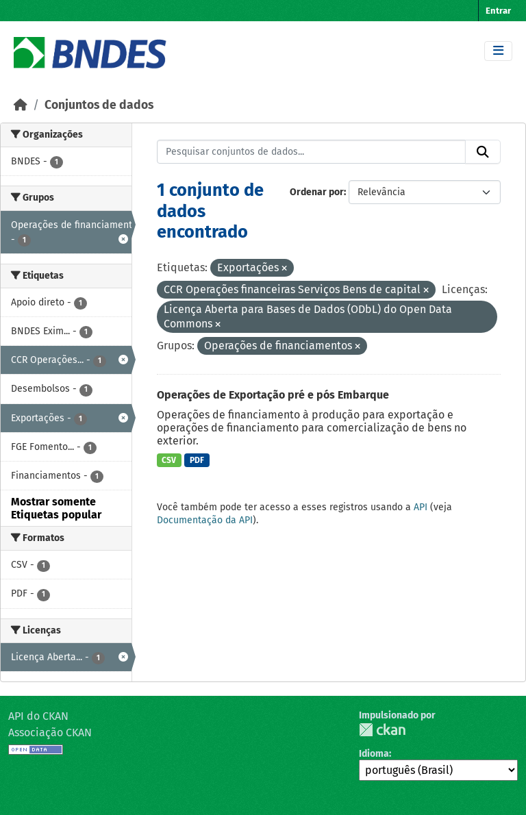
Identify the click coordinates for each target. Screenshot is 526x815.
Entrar (498, 10)
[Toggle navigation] (498, 51)
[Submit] (483, 152)
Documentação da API (205, 520)
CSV (169, 460)
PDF (197, 460)
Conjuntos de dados (99, 105)
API (420, 507)
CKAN (382, 730)
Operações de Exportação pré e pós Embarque (273, 394)
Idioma (374, 754)
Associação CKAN (50, 732)
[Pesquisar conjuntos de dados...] (311, 152)
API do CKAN (38, 716)
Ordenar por (317, 192)
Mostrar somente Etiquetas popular (56, 508)
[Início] (20, 105)
